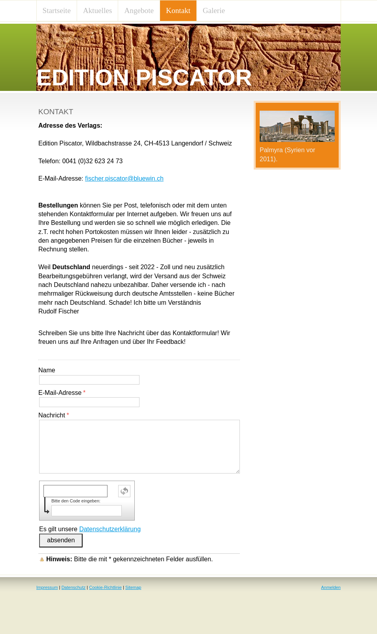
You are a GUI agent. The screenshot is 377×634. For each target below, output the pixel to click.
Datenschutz (73, 587)
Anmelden (331, 587)
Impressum (47, 587)
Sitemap (133, 587)
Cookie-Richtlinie (105, 587)
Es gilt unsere (90, 529)
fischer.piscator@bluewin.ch (124, 178)
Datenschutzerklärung (110, 529)
